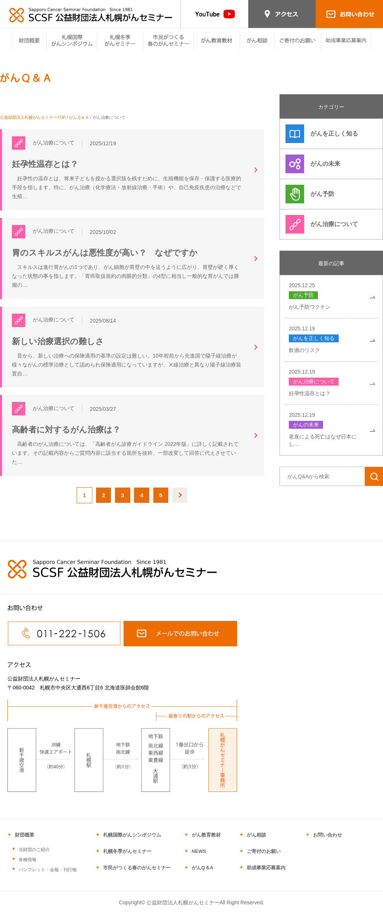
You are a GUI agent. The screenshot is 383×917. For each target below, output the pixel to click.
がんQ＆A (203, 872)
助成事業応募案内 (266, 872)
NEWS (199, 856)
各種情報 (27, 864)
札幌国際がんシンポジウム (132, 839)
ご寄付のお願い (264, 856)
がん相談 (256, 839)
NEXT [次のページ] (184, 499)
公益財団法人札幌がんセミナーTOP (33, 117)
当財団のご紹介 (34, 854)
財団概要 (24, 839)
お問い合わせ (327, 839)
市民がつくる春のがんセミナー (137, 872)
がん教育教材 (206, 839)
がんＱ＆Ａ (79, 117)
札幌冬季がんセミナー (127, 856)
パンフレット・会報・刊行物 (48, 874)
